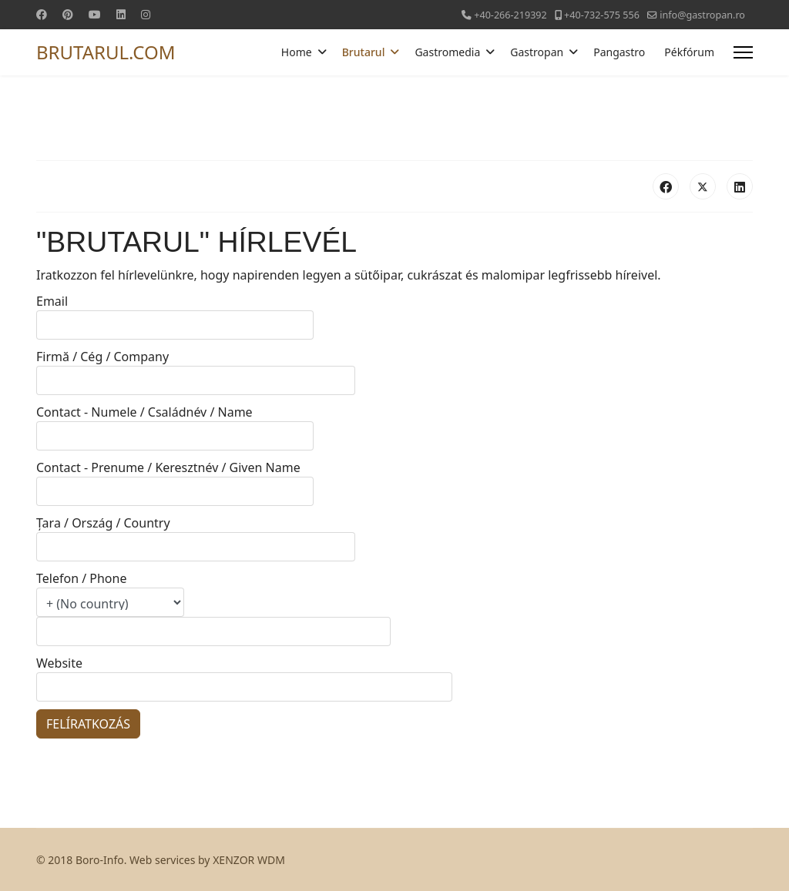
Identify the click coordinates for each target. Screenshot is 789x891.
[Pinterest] (67, 14)
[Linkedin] (121, 14)
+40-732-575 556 (602, 15)
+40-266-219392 (510, 15)
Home (296, 52)
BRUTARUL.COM (106, 52)
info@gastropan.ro (702, 15)
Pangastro (619, 52)
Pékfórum (689, 52)
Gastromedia (447, 52)
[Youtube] (95, 14)
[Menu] (743, 52)
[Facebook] (41, 14)
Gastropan (536, 52)
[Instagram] (145, 14)
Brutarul (363, 52)
